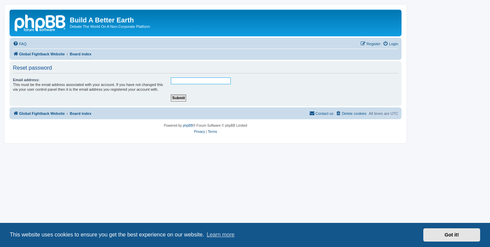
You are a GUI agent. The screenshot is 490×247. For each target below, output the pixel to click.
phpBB (188, 125)
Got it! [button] (452, 234)
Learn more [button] (220, 234)
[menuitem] (20, 44)
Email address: (26, 80)
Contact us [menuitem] (321, 113)
